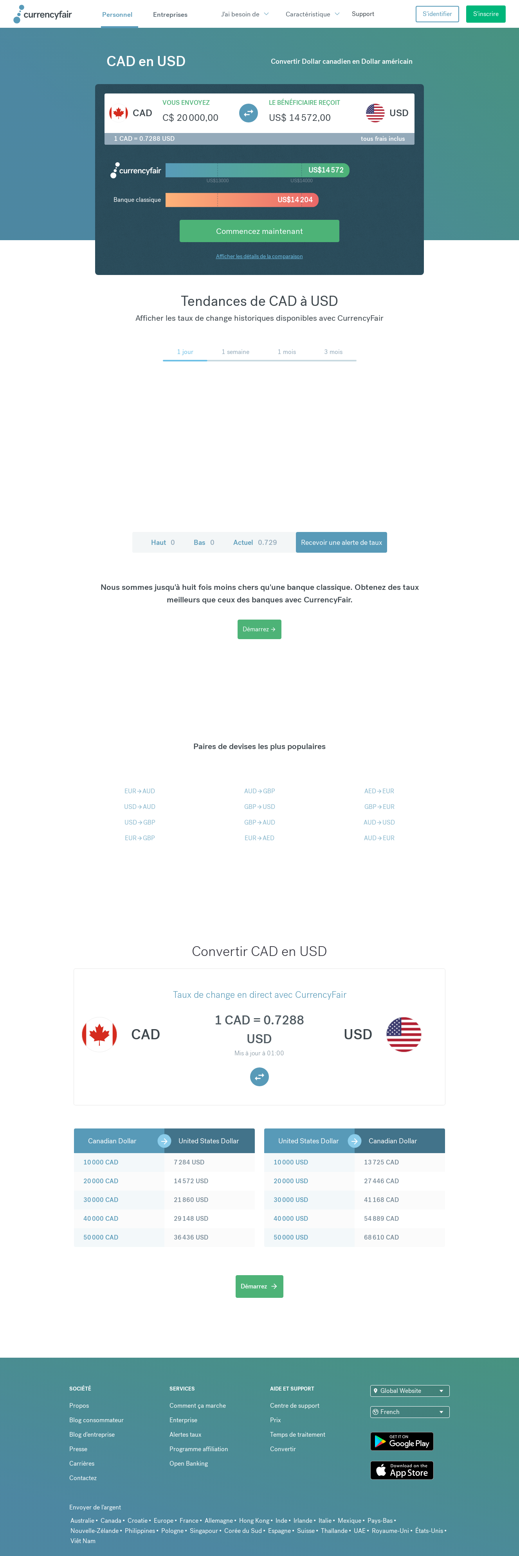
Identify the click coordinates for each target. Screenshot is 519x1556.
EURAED (259, 838)
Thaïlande (334, 1531)
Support (363, 14)
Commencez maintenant (259, 231)
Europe (163, 1520)
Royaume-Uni (390, 1531)
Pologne (172, 1531)
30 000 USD (291, 1200)
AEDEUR (379, 791)
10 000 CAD (100, 1162)
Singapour (204, 1531)
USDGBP (139, 822)
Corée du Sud (243, 1531)
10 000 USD (291, 1162)
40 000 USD (291, 1219)
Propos (79, 1405)
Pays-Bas (380, 1520)
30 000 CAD (100, 1200)
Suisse (306, 1531)
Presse (78, 1449)
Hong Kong (254, 1520)
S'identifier (437, 14)
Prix (275, 1420)
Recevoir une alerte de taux (341, 542)
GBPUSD (259, 807)
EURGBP (140, 838)
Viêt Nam (83, 1541)
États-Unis (429, 1531)
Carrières (81, 1463)
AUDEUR (379, 838)
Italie (325, 1520)
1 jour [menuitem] (185, 352)
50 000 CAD (100, 1237)
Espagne (279, 1531)
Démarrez (259, 629)
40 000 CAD (100, 1219)
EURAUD (139, 791)
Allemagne (219, 1520)
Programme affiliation (198, 1449)
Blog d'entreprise (92, 1434)
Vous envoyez (186, 103)
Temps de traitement (297, 1434)
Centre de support (294, 1405)
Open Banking (188, 1463)
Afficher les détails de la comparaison (259, 256)
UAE (360, 1531)
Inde (281, 1520)
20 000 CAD (100, 1181)
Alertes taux (185, 1434)
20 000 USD (291, 1181)
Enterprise (183, 1420)
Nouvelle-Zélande (94, 1531)
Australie (82, 1520)
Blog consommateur (96, 1420)
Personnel (117, 14)
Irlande (303, 1520)
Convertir (283, 1449)
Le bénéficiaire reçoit (304, 103)
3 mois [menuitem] (333, 352)
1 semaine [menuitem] (235, 352)
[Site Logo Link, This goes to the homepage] (54, 14)
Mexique (349, 1520)
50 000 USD (291, 1237)
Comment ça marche (197, 1405)
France (189, 1520)
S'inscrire (486, 14)
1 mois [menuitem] (287, 352)
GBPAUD (259, 822)
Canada (111, 1520)
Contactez (83, 1478)
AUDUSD (379, 822)
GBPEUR (379, 807)
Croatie (138, 1520)
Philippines (140, 1531)
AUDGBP (259, 791)
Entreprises (170, 14)
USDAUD (139, 807)
